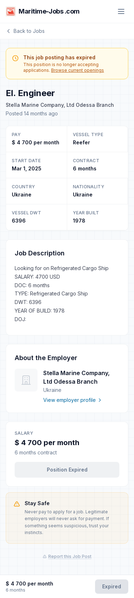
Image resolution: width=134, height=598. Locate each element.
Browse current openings (77, 70)
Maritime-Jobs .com (43, 11)
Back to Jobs (25, 31)
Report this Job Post (67, 556)
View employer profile (72, 400)
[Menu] (121, 11)
